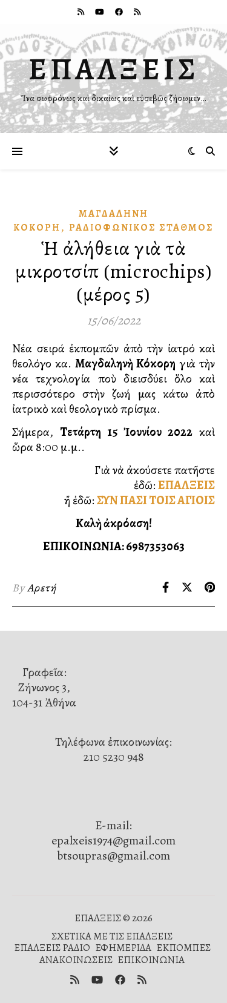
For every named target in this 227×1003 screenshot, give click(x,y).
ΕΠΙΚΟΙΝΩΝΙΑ (151, 960)
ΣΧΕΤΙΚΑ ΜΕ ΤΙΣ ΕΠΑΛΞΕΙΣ (112, 936)
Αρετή (41, 587)
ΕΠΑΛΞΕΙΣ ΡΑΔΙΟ (52, 948)
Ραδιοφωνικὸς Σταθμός (141, 227)
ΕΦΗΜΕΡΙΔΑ (123, 948)
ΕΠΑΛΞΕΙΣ (113, 69)
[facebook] (120, 12)
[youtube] (100, 12)
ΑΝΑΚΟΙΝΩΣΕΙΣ (76, 960)
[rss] (81, 12)
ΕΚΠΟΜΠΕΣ (183, 948)
